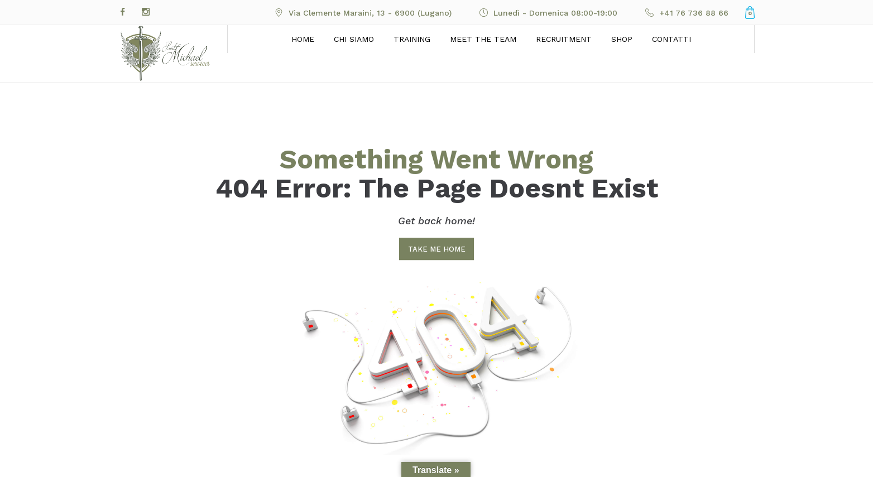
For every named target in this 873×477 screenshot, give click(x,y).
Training (412, 39)
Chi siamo (354, 39)
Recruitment (564, 39)
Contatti (671, 39)
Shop (621, 39)
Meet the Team (483, 39)
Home (302, 39)
